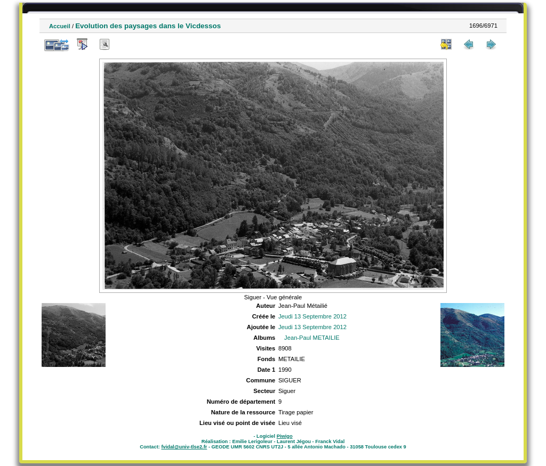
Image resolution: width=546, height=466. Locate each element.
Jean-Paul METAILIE (312, 337)
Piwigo (285, 436)
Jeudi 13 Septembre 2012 (312, 316)
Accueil (59, 26)
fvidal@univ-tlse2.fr (184, 446)
